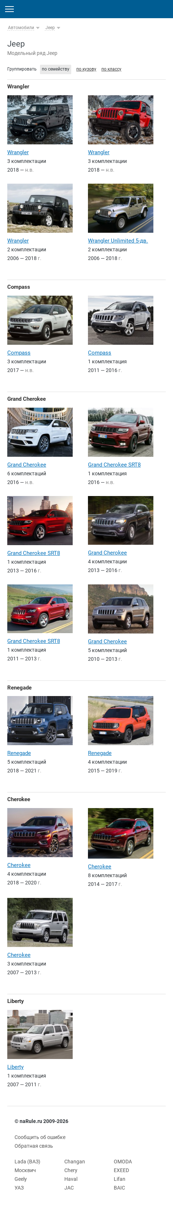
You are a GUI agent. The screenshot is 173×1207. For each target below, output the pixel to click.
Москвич (25, 1170)
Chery (70, 1170)
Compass (18, 287)
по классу (111, 69)
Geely (21, 1179)
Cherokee (18, 799)
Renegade (19, 687)
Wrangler (18, 86)
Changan (74, 1161)
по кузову (86, 69)
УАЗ (19, 1188)
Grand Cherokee (26, 399)
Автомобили (21, 27)
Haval (70, 1179)
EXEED (121, 1170)
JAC (69, 1188)
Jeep (50, 27)
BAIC (119, 1188)
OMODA (123, 1161)
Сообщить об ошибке (40, 1137)
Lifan (119, 1179)
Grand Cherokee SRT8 (114, 464)
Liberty (15, 1001)
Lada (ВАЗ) (27, 1161)
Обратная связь (34, 1146)
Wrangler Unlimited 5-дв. (118, 240)
